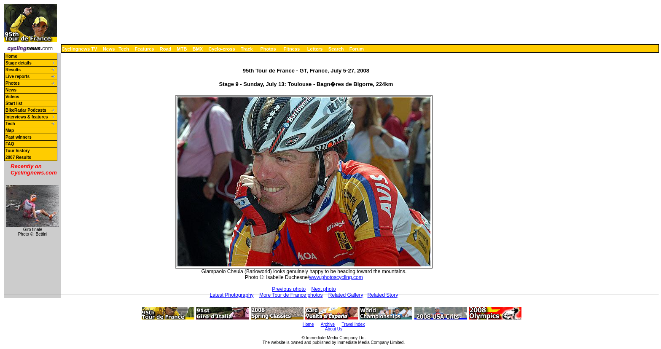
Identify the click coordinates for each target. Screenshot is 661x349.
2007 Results (18, 157)
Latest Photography (232, 295)
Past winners (18, 137)
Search (336, 48)
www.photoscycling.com (336, 277)
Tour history (17, 150)
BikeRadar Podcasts (25, 110)
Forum (356, 48)
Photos (268, 48)
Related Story (383, 295)
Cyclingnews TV (79, 48)
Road (166, 48)
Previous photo (289, 289)
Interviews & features (26, 117)
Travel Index (353, 324)
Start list (13, 103)
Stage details (18, 63)
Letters (315, 48)
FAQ (9, 144)
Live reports (17, 76)
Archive (328, 324)
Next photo (324, 289)
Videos (12, 96)
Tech (123, 48)
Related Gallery (345, 295)
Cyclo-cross (222, 48)
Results (13, 69)
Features (144, 48)
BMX (198, 48)
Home (11, 56)
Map (9, 130)
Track (247, 48)
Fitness (291, 48)
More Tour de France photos (291, 295)
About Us (333, 329)
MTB (182, 48)
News (109, 48)
